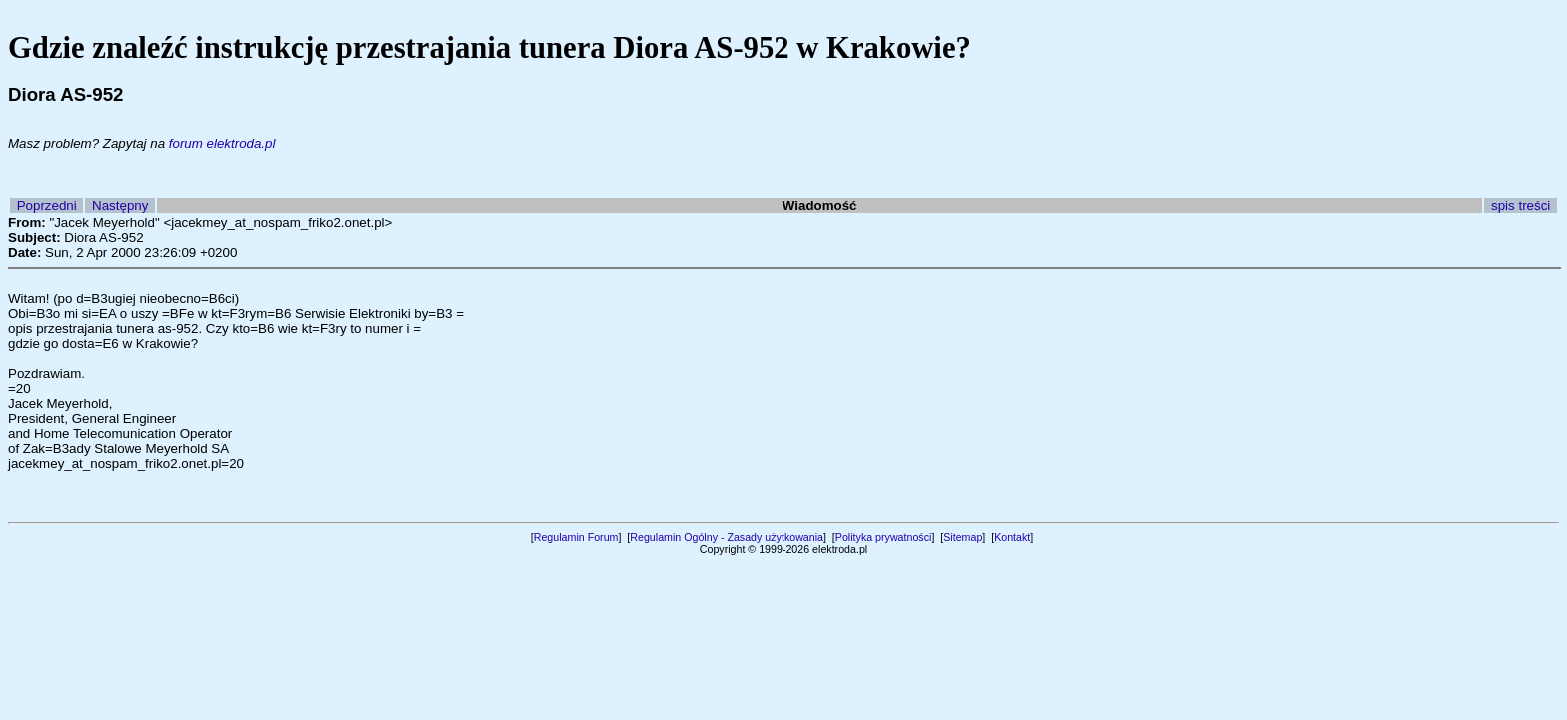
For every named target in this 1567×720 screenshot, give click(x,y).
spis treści (1520, 205)
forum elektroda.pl (222, 143)
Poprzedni (47, 205)
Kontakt (1012, 537)
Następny (120, 205)
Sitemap (962, 537)
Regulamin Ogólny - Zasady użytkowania (726, 537)
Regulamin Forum (576, 537)
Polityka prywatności (883, 537)
